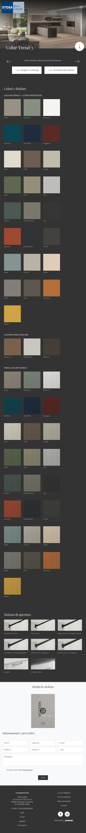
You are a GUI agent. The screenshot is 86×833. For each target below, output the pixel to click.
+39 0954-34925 (23, 804)
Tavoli (22, 817)
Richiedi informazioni (61, 70)
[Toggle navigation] (81, 7)
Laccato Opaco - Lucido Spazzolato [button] (23, 96)
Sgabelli (22, 821)
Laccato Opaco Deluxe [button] (16, 335)
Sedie (22, 813)
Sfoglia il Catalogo (27, 70)
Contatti (64, 806)
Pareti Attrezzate (63, 801)
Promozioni (22, 825)
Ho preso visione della (19, 770)
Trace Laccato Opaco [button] (15, 368)
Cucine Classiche (63, 797)
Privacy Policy (28, 770)
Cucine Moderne (63, 793)
